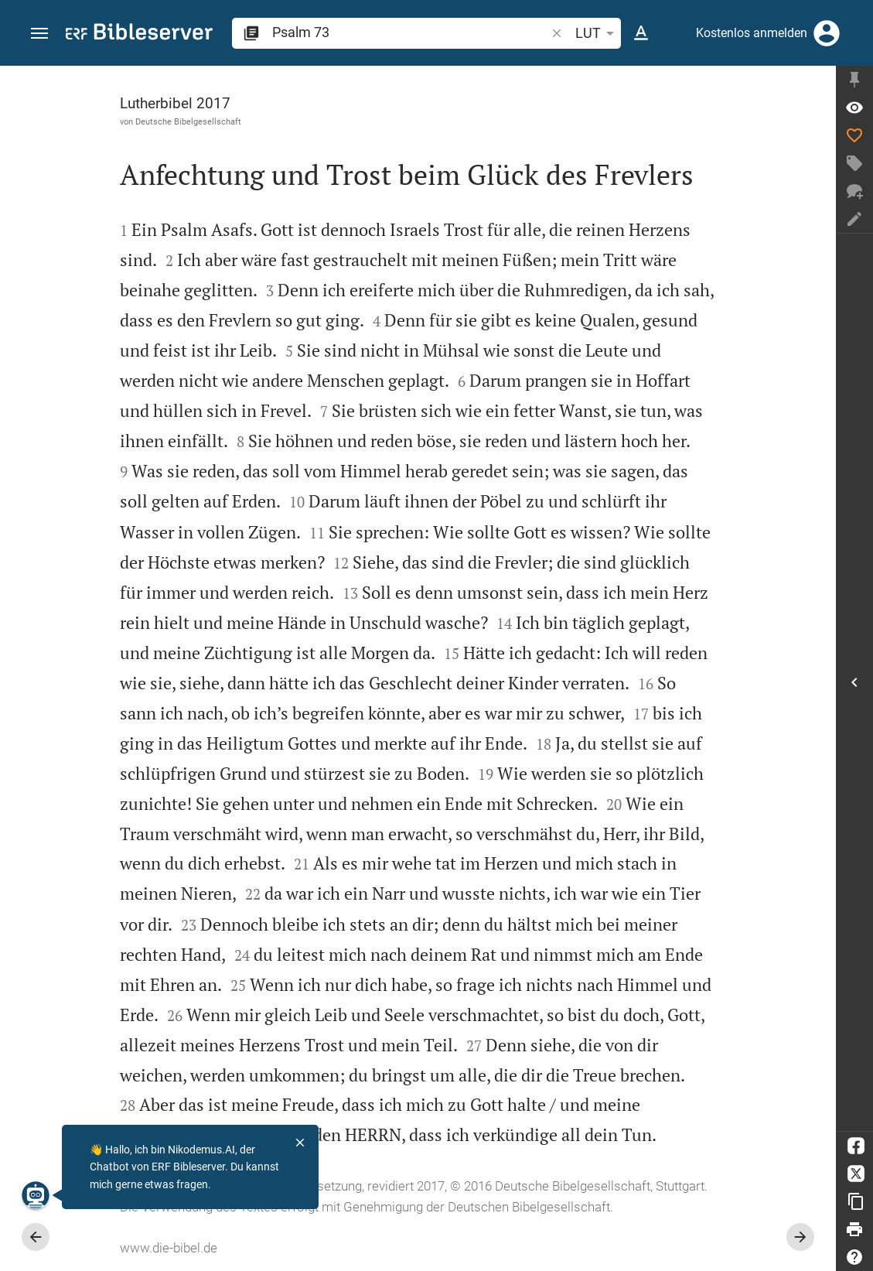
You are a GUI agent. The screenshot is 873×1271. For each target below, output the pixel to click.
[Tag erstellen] (854, 163)
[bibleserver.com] (139, 34)
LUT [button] (597, 33)
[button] (39, 33)
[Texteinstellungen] (641, 33)
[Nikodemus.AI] (35, 1195)
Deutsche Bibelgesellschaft (188, 121)
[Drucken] (854, 1229)
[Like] (854, 135)
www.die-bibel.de (168, 1248)
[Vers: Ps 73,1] (854, 107)
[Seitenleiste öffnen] (854, 682)
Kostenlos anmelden (751, 33)
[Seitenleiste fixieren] (854, 80)
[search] (410, 32)
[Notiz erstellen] (854, 219)
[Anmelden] (826, 33)
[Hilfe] (854, 1257)
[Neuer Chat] (854, 191)
